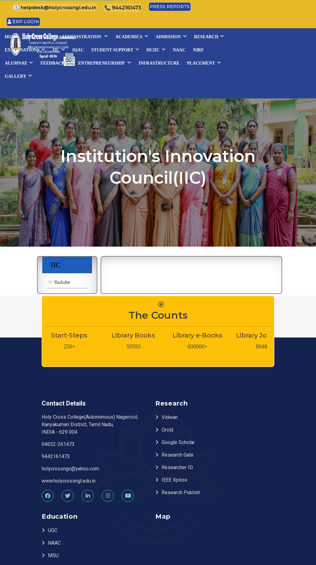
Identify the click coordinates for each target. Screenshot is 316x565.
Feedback (225, 61)
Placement (175, 74)
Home (117, 35)
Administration (190, 35)
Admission (276, 35)
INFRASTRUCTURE (130, 74)
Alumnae (189, 61)
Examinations (168, 48)
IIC (201, 48)
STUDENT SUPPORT (258, 48)
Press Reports (291, 6)
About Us (145, 35)
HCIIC (119, 61)
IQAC (221, 48)
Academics (237, 35)
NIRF (162, 61)
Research (125, 48)
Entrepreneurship (274, 61)
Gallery (213, 74)
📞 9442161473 (246, 7)
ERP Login (155, 20)
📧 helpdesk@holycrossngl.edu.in (183, 7)
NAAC (142, 61)
